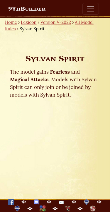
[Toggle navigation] (90, 9)
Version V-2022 (55, 22)
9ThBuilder (26, 9)
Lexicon (28, 22)
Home (11, 22)
